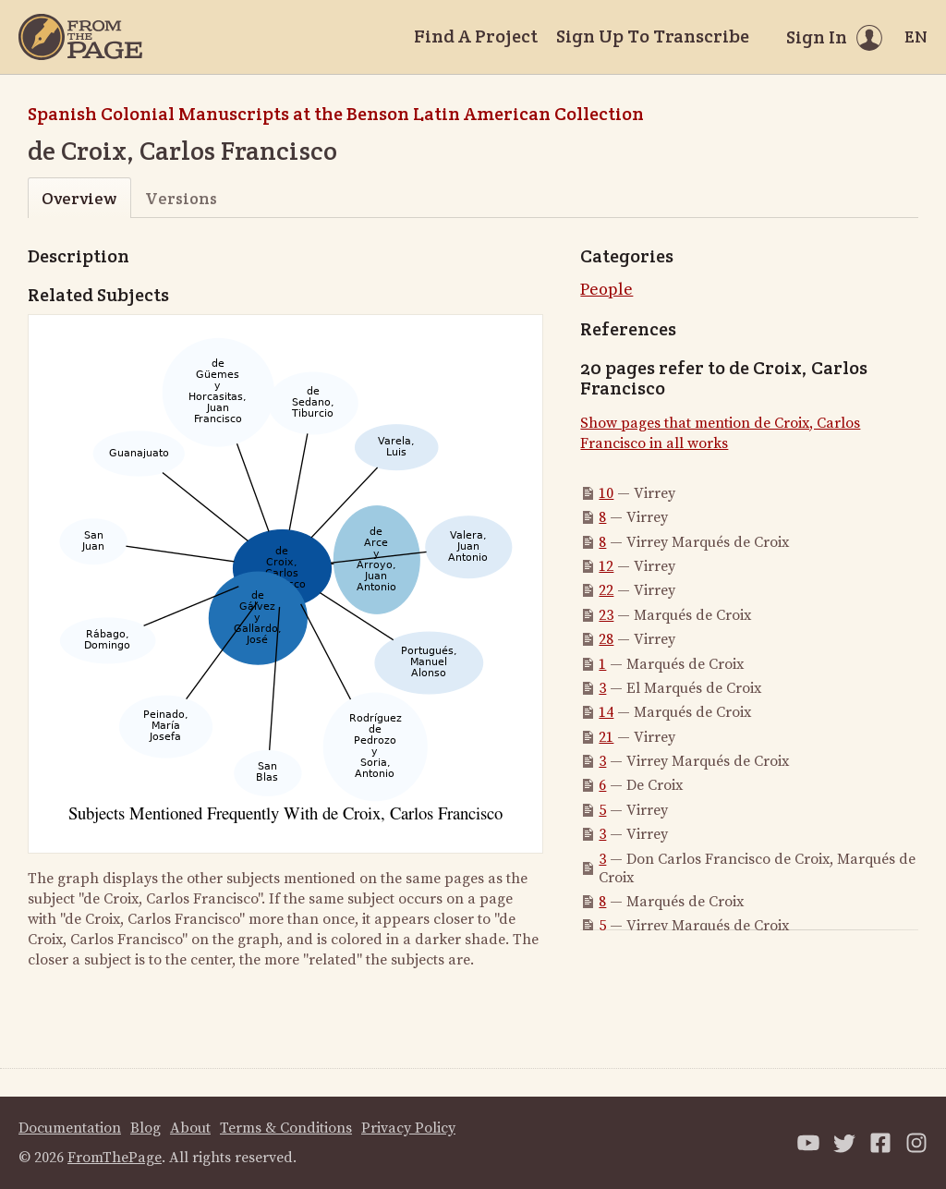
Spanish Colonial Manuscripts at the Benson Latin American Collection (336, 114)
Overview (79, 198)
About (190, 1128)
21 (606, 737)
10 (606, 493)
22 (606, 590)
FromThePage (114, 1157)
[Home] (80, 37)
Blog (145, 1128)
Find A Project (476, 36)
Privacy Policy (408, 1128)
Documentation (69, 1128)
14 (606, 712)
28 (606, 639)
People (606, 289)
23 (606, 615)
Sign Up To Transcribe (652, 36)
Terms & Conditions (286, 1128)
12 (606, 566)
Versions (181, 198)
